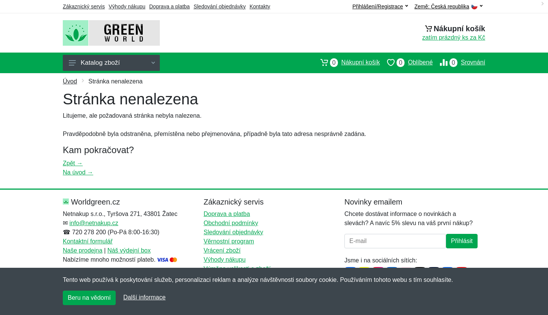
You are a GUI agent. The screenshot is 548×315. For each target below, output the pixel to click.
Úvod (70, 81)
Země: (448, 7)
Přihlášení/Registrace (380, 6)
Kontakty (260, 6)
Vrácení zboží (222, 250)
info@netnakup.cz (93, 223)
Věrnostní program (229, 241)
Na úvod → (78, 172)
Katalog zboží (112, 62)
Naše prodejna (82, 250)
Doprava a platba (169, 6)
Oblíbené (406, 62)
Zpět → (73, 163)
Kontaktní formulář (88, 241)
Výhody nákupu (126, 6)
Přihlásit (462, 241)
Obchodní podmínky (231, 223)
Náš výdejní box (129, 250)
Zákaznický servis (84, 6)
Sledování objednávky (220, 6)
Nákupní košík (346, 62)
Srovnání (459, 62)
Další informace (144, 297)
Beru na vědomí (89, 297)
